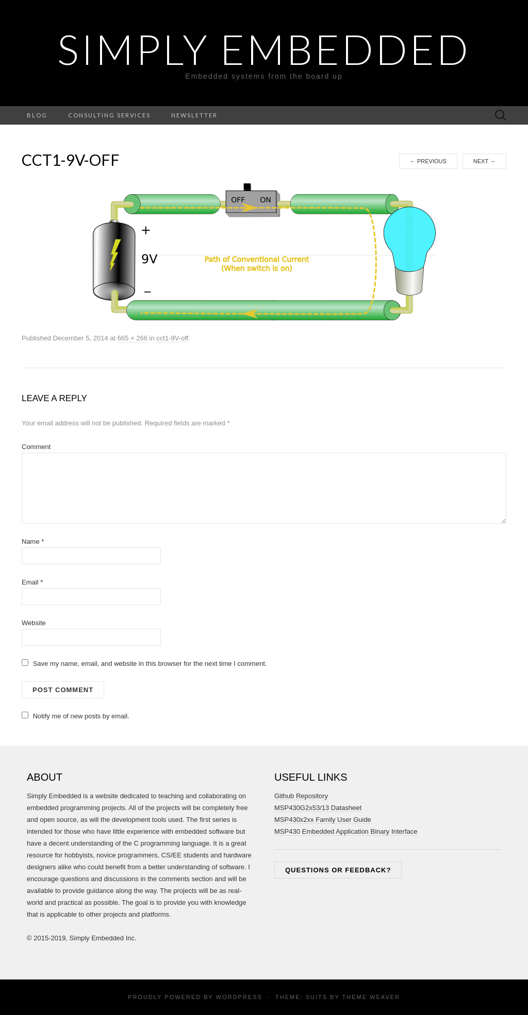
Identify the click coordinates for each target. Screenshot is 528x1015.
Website (34, 623)
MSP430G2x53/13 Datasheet (317, 808)
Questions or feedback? (338, 870)
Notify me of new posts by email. (81, 716)
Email (32, 582)
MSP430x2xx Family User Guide (322, 819)
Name (33, 541)
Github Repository (301, 796)
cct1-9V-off (172, 338)
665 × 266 (132, 338)
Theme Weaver (371, 997)
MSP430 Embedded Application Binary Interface (346, 831)
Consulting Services (109, 115)
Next (484, 161)
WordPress (239, 997)
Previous (428, 161)
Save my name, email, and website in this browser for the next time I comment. (150, 663)
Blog (37, 115)
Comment (36, 447)
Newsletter (194, 115)
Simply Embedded (264, 49)
